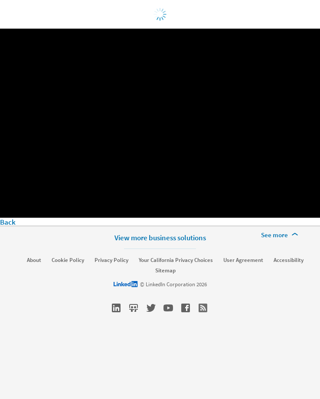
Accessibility (289, 260)
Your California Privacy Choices (176, 260)
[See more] (281, 235)
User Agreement (243, 260)
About (34, 260)
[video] (160, 123)
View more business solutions (160, 237)
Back (8, 222)
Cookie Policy (68, 260)
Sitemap (165, 270)
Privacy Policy (111, 260)
